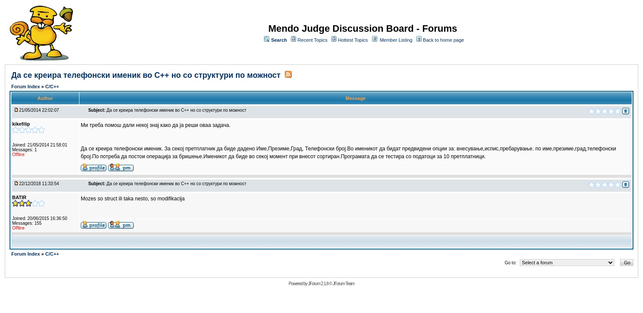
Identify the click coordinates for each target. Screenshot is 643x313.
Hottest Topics (353, 40)
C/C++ (52, 86)
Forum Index (26, 86)
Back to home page (443, 40)
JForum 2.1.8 (318, 283)
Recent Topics (312, 40)
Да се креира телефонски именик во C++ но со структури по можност (147, 75)
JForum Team (343, 283)
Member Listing (396, 40)
